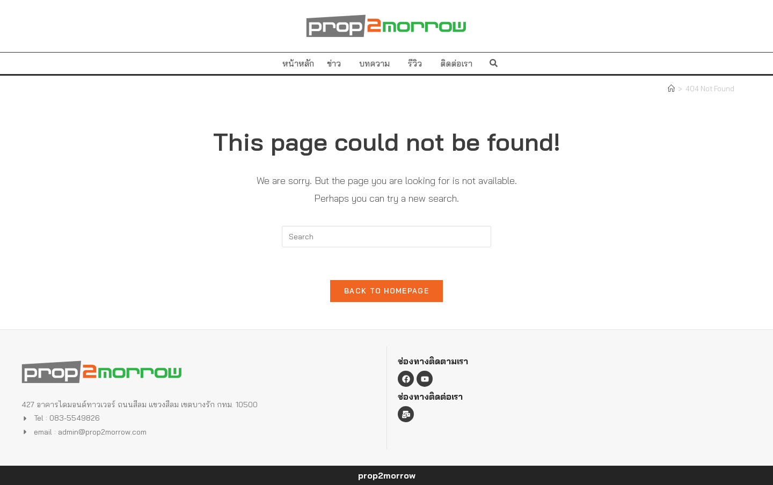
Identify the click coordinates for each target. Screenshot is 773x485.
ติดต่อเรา (456, 63)
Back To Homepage (386, 290)
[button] (494, 63)
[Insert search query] (386, 236)
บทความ (377, 63)
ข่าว (336, 63)
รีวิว (417, 63)
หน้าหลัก (298, 63)
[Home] (671, 88)
